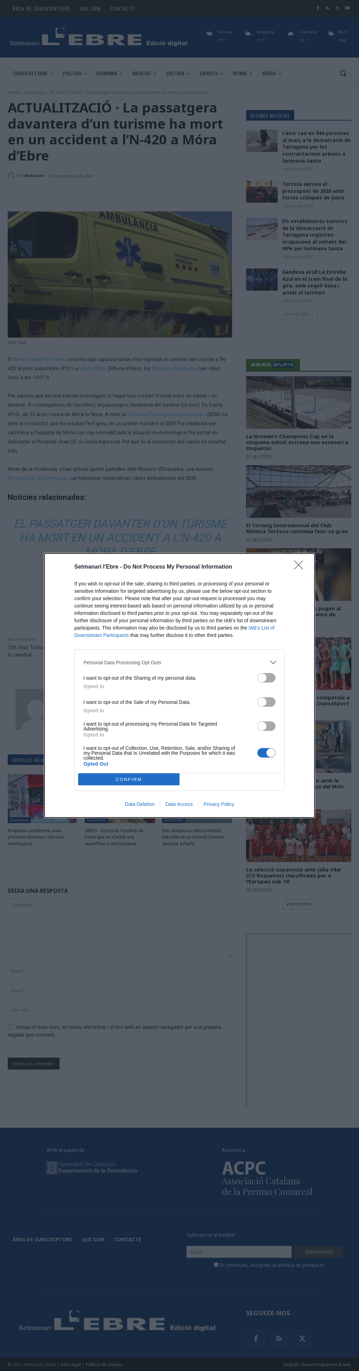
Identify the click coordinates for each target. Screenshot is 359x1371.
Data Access (179, 804)
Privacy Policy (219, 804)
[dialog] (179, 685)
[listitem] (179, 662)
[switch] (266, 678)
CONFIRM (129, 779)
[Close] (300, 567)
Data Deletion (140, 804)
